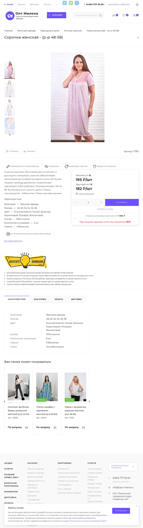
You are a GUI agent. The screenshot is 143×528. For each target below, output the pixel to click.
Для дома (31, 495)
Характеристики (17, 299)
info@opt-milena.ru (123, 487)
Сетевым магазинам (67, 477)
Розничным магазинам (69, 473)
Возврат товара (95, 483)
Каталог (32, 463)
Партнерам (64, 463)
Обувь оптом (33, 491)
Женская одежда (35, 469)
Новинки (31, 525)
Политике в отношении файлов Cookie (87, 521)
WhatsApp (71, 3)
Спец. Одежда (64, 489)
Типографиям (64, 485)
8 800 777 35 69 (95, 4)
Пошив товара (94, 469)
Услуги (8, 469)
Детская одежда (35, 477)
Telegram (65, 3)
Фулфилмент (94, 487)
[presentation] (10, 61)
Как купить (40, 299)
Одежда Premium (36, 481)
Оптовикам (63, 469)
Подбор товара (95, 473)
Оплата (59, 299)
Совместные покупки (68, 481)
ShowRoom (11, 491)
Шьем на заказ (95, 491)
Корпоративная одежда (69, 493)
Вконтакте (77, 3)
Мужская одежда (35, 473)
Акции (8, 463)
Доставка (76, 299)
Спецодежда (33, 499)
